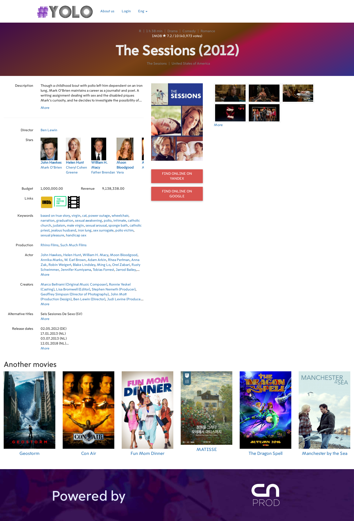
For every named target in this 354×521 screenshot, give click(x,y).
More (45, 108)
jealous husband (63, 230)
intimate (119, 220)
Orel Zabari (121, 265)
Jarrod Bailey (126, 270)
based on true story (55, 215)
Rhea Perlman (119, 260)
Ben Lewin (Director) (89, 299)
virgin (76, 215)
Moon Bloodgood (123, 255)
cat (84, 215)
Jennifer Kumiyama (75, 270)
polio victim (124, 230)
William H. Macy (95, 255)
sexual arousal (96, 225)
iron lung (84, 230)
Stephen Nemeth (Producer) (113, 289)
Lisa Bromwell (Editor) (73, 289)
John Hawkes (51, 255)
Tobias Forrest (103, 270)
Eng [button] (143, 11)
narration (48, 220)
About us (107, 11)
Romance (208, 31)
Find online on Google (177, 194)
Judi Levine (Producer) (125, 299)
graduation (64, 220)
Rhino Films (50, 245)
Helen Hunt (72, 255)
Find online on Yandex (177, 176)
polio (108, 220)
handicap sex (76, 235)
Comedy (189, 31)
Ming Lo (103, 265)
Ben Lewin (49, 130)
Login (126, 11)
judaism (59, 225)
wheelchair (120, 215)
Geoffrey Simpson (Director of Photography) (75, 294)
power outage (99, 215)
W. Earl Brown (75, 260)
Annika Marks (51, 260)
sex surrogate (103, 230)
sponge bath (118, 225)
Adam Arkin (97, 260)
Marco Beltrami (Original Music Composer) (74, 284)
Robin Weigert (59, 265)
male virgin (75, 225)
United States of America (191, 63)
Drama (172, 31)
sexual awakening (88, 220)
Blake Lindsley (84, 265)
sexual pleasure (52, 235)
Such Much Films (73, 245)
